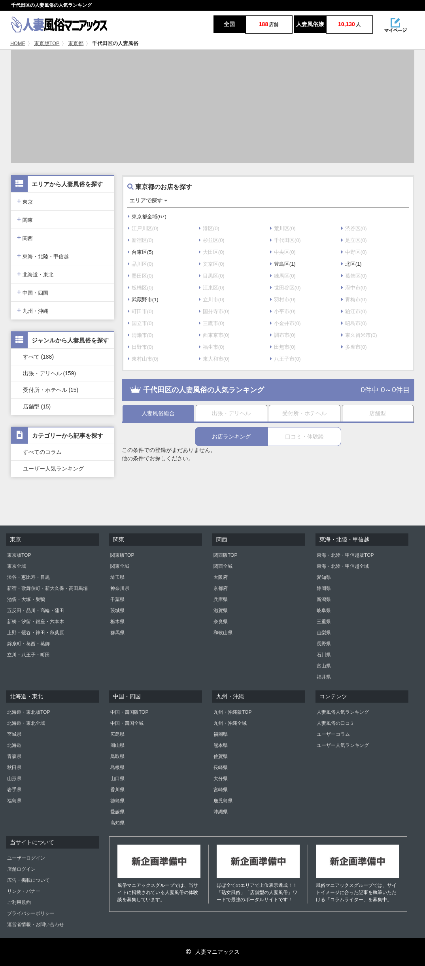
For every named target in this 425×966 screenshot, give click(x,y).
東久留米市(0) (359, 335)
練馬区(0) (283, 276)
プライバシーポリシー (31, 913)
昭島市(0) (354, 323)
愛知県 (324, 577)
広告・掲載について (28, 880)
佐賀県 (220, 756)
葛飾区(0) (354, 276)
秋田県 (14, 767)
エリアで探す (148, 200)
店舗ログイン (21, 869)
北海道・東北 (35, 274)
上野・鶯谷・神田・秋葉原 (35, 632)
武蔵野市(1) (143, 299)
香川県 (117, 789)
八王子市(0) (285, 359)
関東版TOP (122, 555)
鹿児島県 (222, 800)
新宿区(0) (140, 240)
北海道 (14, 745)
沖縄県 (220, 812)
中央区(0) (283, 252)
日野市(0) (140, 347)
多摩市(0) (354, 347)
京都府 (220, 588)
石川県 (324, 655)
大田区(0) (212, 252)
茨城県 (117, 610)
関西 (25, 237)
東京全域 (16, 566)
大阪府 (220, 577)
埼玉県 (117, 577)
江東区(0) (212, 288)
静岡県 (324, 588)
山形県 (14, 778)
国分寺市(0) (214, 311)
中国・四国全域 (127, 723)
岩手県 (14, 789)
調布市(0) (283, 335)
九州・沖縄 (33, 310)
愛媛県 (117, 812)
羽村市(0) (283, 299)
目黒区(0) (212, 276)
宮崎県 (220, 789)
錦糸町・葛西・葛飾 (28, 644)
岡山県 (117, 745)
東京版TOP (47, 43)
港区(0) (209, 228)
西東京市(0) (214, 335)
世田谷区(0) (285, 288)
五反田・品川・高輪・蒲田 (35, 610)
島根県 (117, 767)
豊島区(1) (283, 264)
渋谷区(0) (354, 228)
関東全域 (119, 566)
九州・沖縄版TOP (232, 712)
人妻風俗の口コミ (336, 723)
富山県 (324, 666)
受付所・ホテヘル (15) (51, 390)
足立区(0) (354, 240)
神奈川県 (119, 588)
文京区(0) (212, 264)
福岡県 (220, 734)
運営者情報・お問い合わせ (35, 924)
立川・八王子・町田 (28, 655)
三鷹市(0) (212, 323)
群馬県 (117, 632)
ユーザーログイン (26, 858)
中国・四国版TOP (129, 712)
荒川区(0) (283, 228)
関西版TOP (225, 555)
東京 (25, 201)
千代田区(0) (285, 240)
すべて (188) (38, 357)
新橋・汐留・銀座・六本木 (35, 621)
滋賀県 (220, 610)
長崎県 (220, 767)
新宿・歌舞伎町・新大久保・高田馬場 (47, 588)
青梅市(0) (354, 299)
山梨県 (324, 632)
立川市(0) (212, 299)
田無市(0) (283, 347)
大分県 (220, 778)
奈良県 (220, 621)
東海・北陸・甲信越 (43, 255)
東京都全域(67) (147, 216)
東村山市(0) (143, 359)
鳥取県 (117, 756)
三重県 (324, 621)
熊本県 (220, 745)
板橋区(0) (140, 288)
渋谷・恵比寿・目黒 (28, 577)
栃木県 (117, 621)
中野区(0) (354, 252)
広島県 (117, 734)
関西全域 (222, 566)
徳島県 (117, 800)
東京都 (75, 43)
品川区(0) (140, 264)
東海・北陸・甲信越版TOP (345, 555)
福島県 (14, 800)
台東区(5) (140, 252)
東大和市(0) (214, 359)
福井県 (324, 677)
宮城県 (14, 734)
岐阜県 (324, 610)
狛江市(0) (354, 311)
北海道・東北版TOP (28, 712)
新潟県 (324, 599)
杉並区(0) (212, 240)
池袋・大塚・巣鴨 (26, 599)
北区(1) (351, 264)
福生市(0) (212, 347)
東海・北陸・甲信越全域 (343, 566)
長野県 (324, 644)
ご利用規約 (19, 902)
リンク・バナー (23, 891)
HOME (17, 43)
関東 (25, 219)
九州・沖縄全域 (230, 723)
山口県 (117, 778)
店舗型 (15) (37, 406)
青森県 (14, 756)
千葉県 (117, 599)
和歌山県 (222, 632)
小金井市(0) (285, 323)
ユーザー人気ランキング (53, 468)
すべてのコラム (42, 452)
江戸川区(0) (143, 228)
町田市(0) (140, 311)
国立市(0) (140, 323)
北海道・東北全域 (26, 723)
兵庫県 (220, 599)
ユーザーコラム (333, 734)
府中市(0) (354, 288)
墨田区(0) (140, 276)
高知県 (117, 823)
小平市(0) (283, 311)
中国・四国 (33, 292)
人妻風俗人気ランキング (343, 712)
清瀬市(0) (140, 335)
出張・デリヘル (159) (49, 373)
